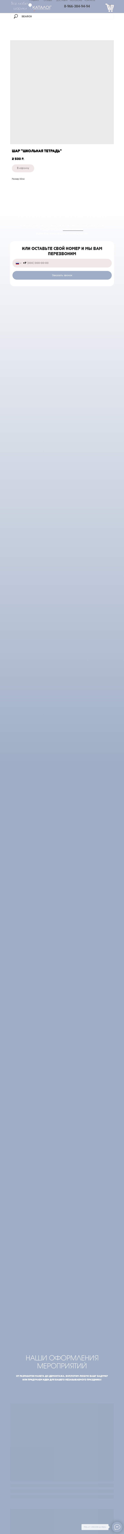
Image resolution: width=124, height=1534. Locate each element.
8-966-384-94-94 (77, 6)
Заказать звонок (62, 275)
